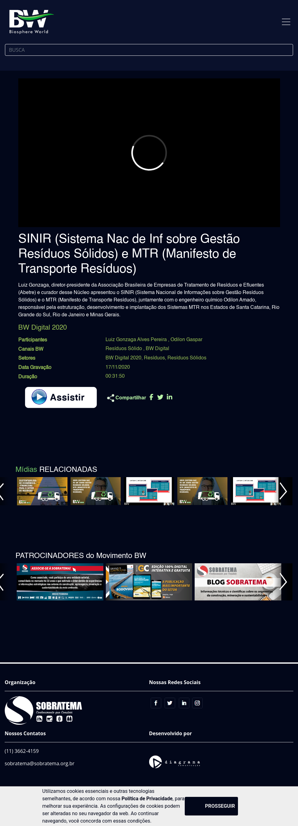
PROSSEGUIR (220, 806)
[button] (283, 491)
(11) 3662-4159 (22, 751)
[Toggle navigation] (286, 22)
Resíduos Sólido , (126, 348)
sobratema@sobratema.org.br (40, 763)
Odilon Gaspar (186, 339)
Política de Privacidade (147, 799)
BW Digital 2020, (124, 358)
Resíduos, (155, 358)
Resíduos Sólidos (186, 358)
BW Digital (157, 348)
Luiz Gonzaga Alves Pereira (137, 339)
